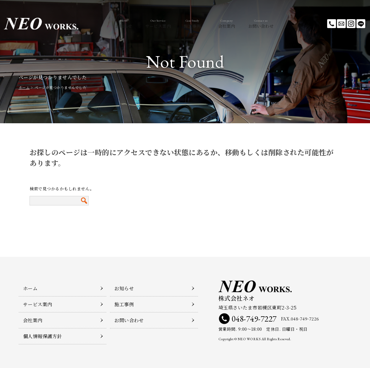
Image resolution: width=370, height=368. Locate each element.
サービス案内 (150, 24)
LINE (360, 23)
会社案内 (233, 24)
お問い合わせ (275, 24)
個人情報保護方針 (42, 336)
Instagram (351, 23)
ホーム (24, 87)
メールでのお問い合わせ (341, 23)
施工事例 (192, 24)
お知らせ (109, 24)
